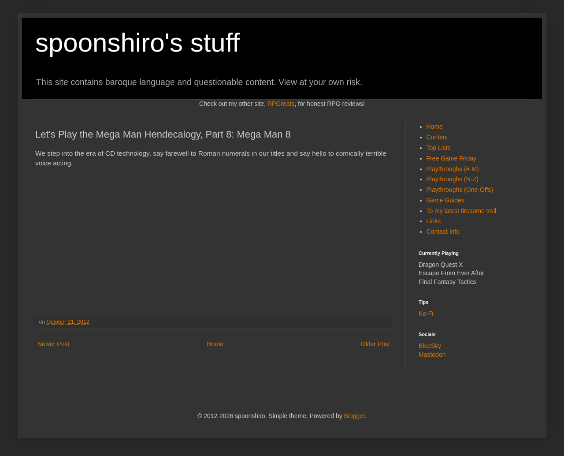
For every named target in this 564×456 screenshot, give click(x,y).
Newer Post (53, 344)
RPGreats (280, 103)
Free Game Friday (452, 158)
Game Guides (445, 200)
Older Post (375, 344)
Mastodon (432, 354)
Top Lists (439, 147)
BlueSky (430, 345)
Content (437, 137)
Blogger (354, 415)
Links (434, 220)
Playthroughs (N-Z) (453, 179)
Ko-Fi (426, 313)
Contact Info (443, 231)
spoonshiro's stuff (137, 42)
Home (215, 344)
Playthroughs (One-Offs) (460, 189)
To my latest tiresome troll (462, 210)
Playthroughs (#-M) (453, 168)
